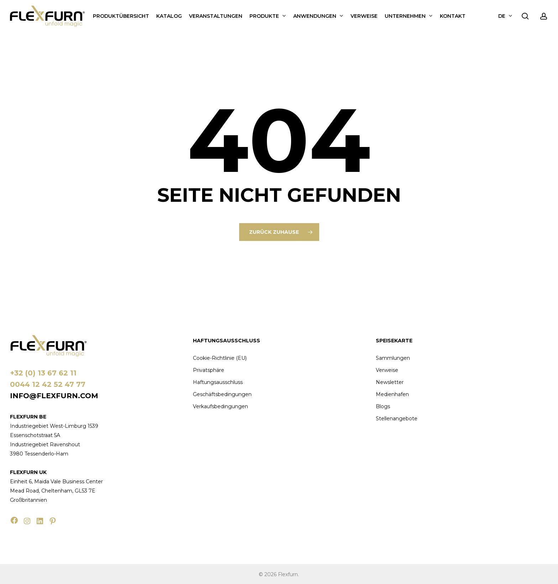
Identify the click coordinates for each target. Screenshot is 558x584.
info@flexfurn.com (54, 395)
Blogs (383, 406)
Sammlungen (393, 358)
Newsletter (390, 382)
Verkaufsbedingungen (220, 406)
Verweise (387, 370)
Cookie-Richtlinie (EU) (220, 358)
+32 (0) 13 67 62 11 (43, 373)
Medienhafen (392, 394)
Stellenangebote (396, 418)
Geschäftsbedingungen (222, 394)
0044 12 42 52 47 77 (47, 384)
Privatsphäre (208, 370)
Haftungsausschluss (218, 382)
